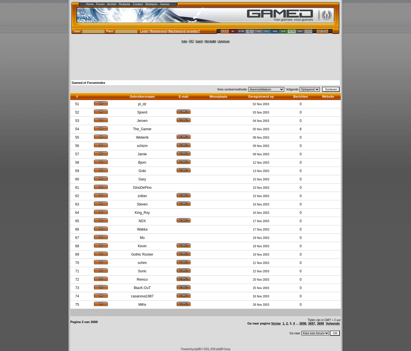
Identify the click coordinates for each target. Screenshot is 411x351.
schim (142, 263)
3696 (302, 323)
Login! (144, 31)
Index (184, 41)
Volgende (333, 323)
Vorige (276, 323)
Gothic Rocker (142, 254)
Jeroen (142, 121)
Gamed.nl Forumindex (88, 82)
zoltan (142, 196)
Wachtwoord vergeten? (184, 31)
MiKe (142, 305)
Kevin (142, 246)
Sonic (142, 271)
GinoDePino (142, 188)
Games (164, 4)
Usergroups (223, 41)
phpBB (197, 349)
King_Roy (142, 213)
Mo (142, 238)
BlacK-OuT (142, 288)
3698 (320, 323)
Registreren (158, 31)
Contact (138, 4)
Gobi (142, 171)
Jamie (142, 154)
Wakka (142, 229)
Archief (111, 4)
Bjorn (142, 163)
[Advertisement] (205, 61)
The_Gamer (142, 129)
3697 (311, 323)
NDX (142, 221)
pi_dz (142, 104)
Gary (142, 179)
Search (199, 41)
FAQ (191, 41)
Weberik (142, 137)
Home (90, 4)
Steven (142, 204)
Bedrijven (152, 4)
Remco (142, 280)
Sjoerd (142, 112)
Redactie (124, 4)
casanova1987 (142, 296)
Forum (100, 4)
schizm (142, 146)
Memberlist (210, 41)
